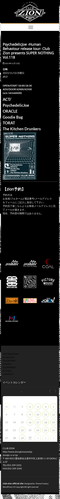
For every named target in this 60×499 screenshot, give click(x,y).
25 (45, 430)
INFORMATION (11, 354)
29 (22, 438)
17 (37, 422)
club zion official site (13, 483)
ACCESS (7, 370)
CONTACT (8, 374)
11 (45, 414)
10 (37, 414)
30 (6, 406)
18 (45, 422)
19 (53, 422)
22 (22, 430)
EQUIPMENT (9, 367)
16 (29, 422)
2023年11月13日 (11, 63)
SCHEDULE (8, 357)
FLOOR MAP (9, 360)
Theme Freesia (42, 483)
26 (53, 430)
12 (53, 414)
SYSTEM (7, 364)
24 (37, 430)
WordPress (7, 487)
